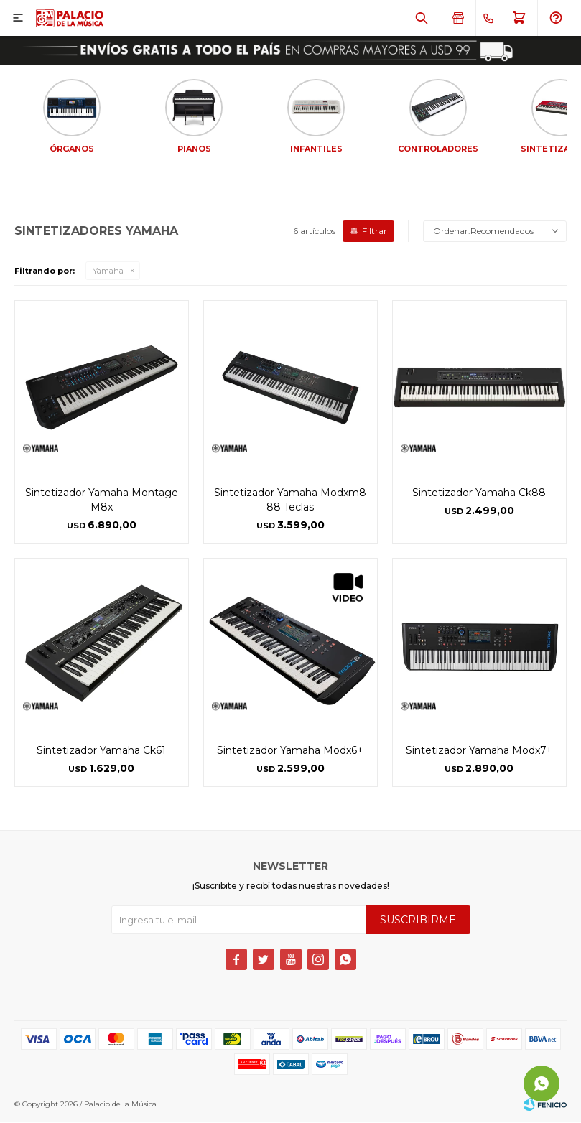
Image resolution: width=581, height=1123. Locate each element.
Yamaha (108, 272)
